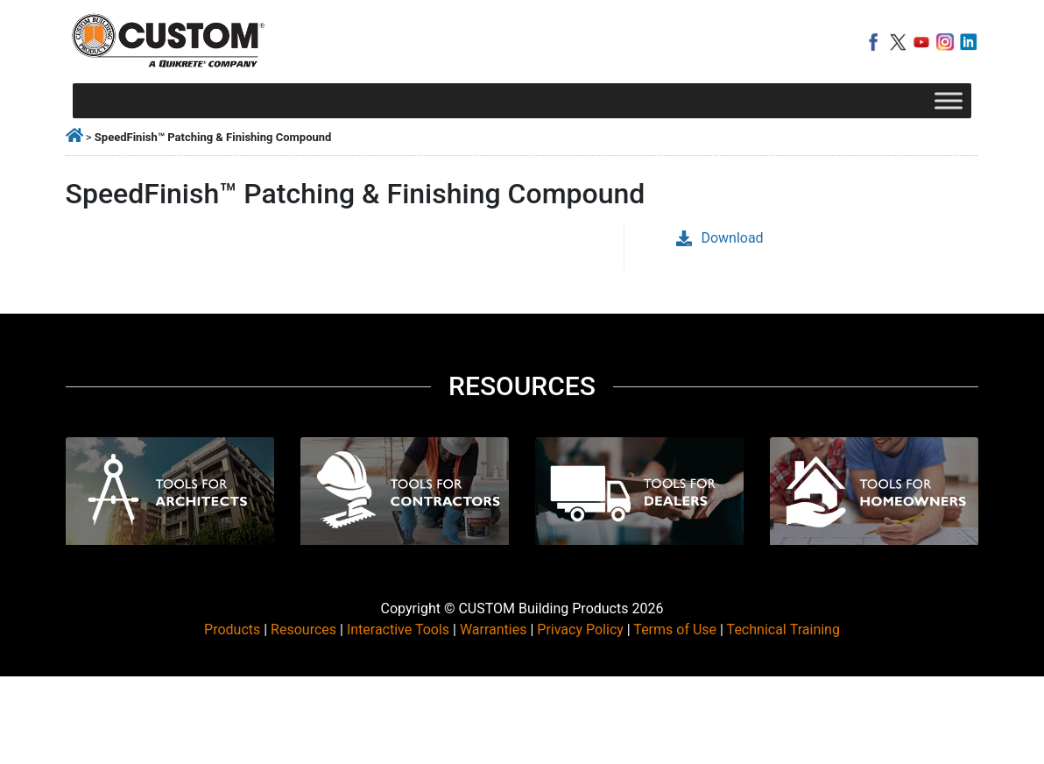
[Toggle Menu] (949, 100)
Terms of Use (674, 629)
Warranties (493, 629)
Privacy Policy (580, 629)
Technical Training (783, 629)
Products (232, 629)
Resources (303, 629)
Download (719, 238)
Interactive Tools (398, 629)
